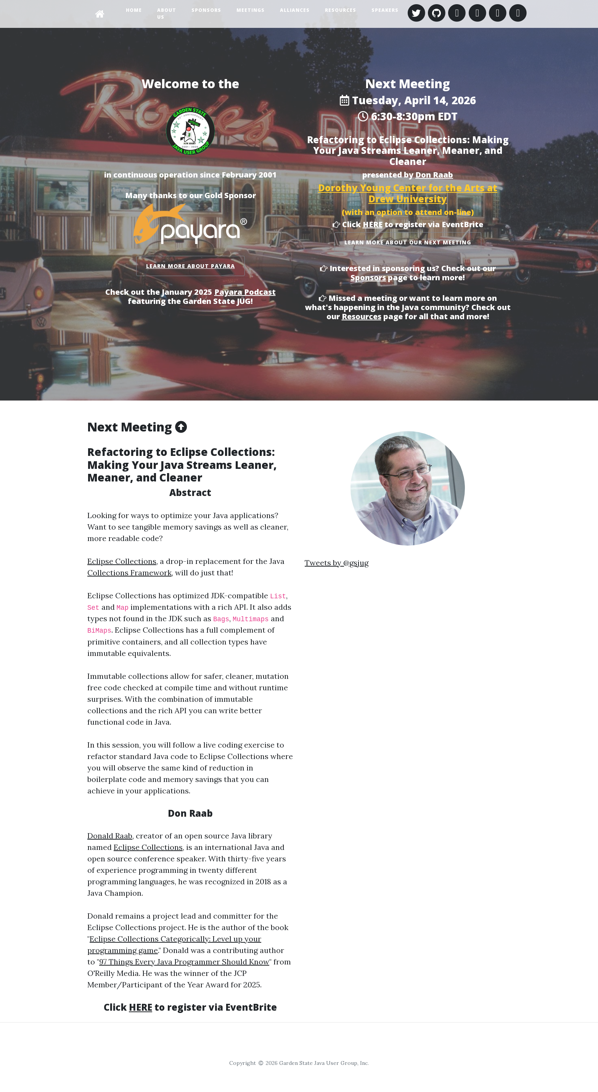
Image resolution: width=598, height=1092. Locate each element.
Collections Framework (129, 572)
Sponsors (206, 10)
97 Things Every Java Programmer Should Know (184, 961)
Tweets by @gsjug (336, 562)
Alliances (295, 10)
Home (134, 10)
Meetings (250, 10)
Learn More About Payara (190, 266)
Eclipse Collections (121, 561)
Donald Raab (109, 835)
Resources (340, 10)
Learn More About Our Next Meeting (407, 242)
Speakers (385, 10)
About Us (166, 13)
